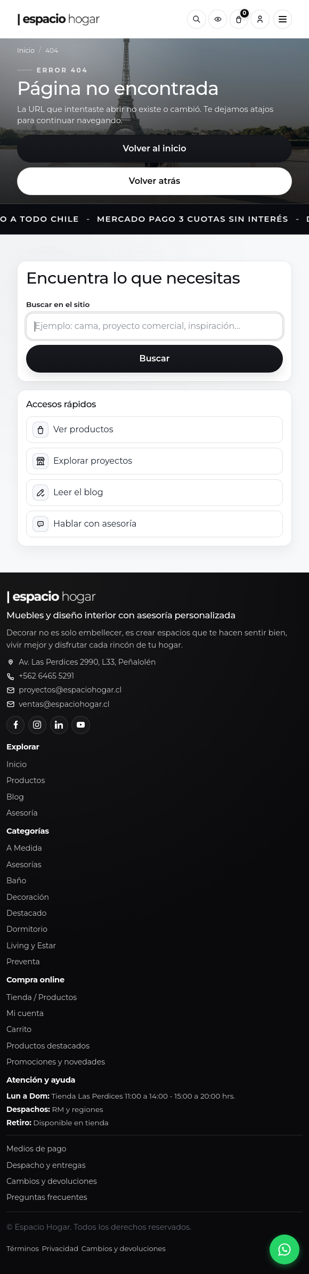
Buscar (154, 358)
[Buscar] (196, 19)
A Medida (24, 848)
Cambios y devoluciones (51, 1181)
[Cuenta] (259, 19)
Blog (15, 797)
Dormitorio (26, 929)
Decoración (27, 897)
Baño (16, 880)
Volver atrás (154, 181)
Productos (25, 780)
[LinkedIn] (59, 725)
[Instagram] (37, 725)
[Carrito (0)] (239, 19)
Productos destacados (48, 1046)
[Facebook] (15, 725)
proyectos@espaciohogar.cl (70, 690)
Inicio (26, 50)
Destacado (26, 913)
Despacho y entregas (46, 1165)
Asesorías (24, 864)
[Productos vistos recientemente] (217, 19)
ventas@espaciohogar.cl (64, 704)
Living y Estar (31, 945)
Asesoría (22, 813)
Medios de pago (36, 1149)
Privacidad (60, 1248)
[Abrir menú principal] (282, 19)
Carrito (18, 1029)
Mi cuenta (25, 1013)
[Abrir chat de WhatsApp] (284, 1249)
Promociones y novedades (55, 1062)
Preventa (23, 961)
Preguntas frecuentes (46, 1197)
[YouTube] (80, 725)
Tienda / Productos (41, 997)
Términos (22, 1248)
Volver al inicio (154, 148)
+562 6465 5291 (46, 676)
